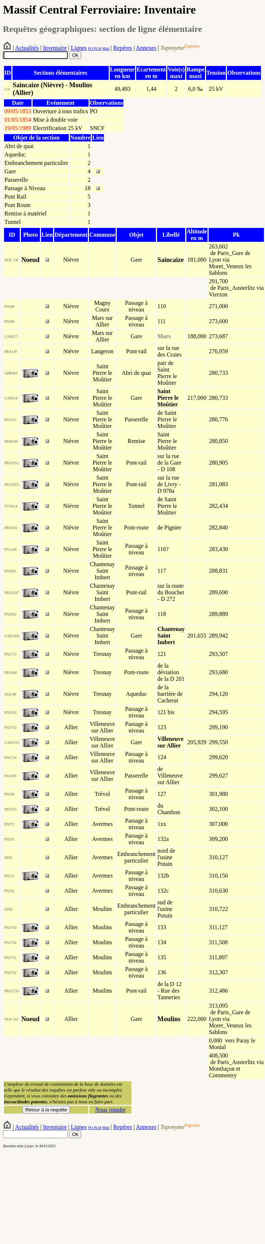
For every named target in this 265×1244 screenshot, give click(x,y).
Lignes (79, 48)
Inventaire (55, 48)
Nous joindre (110, 1110)
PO (90, 49)
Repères (122, 48)
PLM (97, 49)
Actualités (27, 48)
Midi (105, 49)
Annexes (146, 48)
